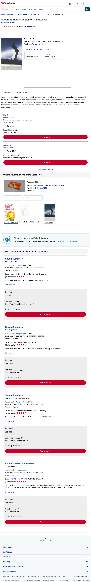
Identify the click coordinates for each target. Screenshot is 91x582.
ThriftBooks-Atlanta (19, 480)
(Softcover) (49, 223)
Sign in (79, 4)
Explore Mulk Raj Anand (68, 242)
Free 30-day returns (45, 170)
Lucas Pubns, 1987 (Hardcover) (31, 222)
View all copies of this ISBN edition (37, 49)
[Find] (87, 9)
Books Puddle (16, 343)
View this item (8, 123)
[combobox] (48, 9)
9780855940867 (59, 186)
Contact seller (9, 285)
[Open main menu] (5, 9)
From (34, 55)
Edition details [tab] (21, 92)
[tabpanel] (44, 102)
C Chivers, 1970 (41, 189)
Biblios (14, 412)
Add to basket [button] (45, 138)
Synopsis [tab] (7, 92)
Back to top (45, 542)
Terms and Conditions (78, 577)
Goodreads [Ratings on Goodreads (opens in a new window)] (30, 26)
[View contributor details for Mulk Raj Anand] (8, 22)
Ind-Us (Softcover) (11, 223)
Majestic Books (17, 275)
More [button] (13, 108)
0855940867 (40, 186)
